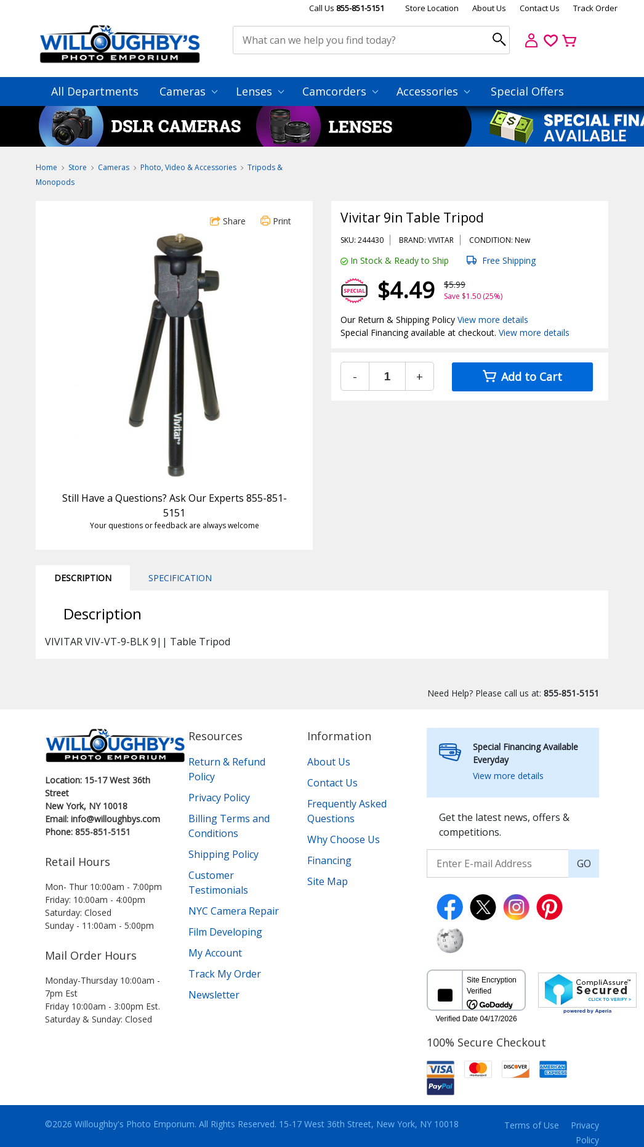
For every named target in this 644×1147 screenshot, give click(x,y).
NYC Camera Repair (233, 911)
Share (228, 221)
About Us (489, 8)
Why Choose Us (343, 839)
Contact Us (540, 8)
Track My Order (224, 974)
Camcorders (340, 91)
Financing (329, 860)
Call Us (346, 8)
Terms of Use (531, 1125)
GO (584, 863)
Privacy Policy (219, 797)
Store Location (432, 8)
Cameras (188, 91)
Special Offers (527, 91)
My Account (215, 953)
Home (46, 167)
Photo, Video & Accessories (188, 167)
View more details (492, 319)
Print (275, 221)
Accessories (433, 91)
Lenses (260, 91)
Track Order (595, 8)
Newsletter (213, 995)
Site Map (327, 881)
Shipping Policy (223, 854)
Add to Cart (522, 376)
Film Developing (225, 932)
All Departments (95, 91)
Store (77, 167)
